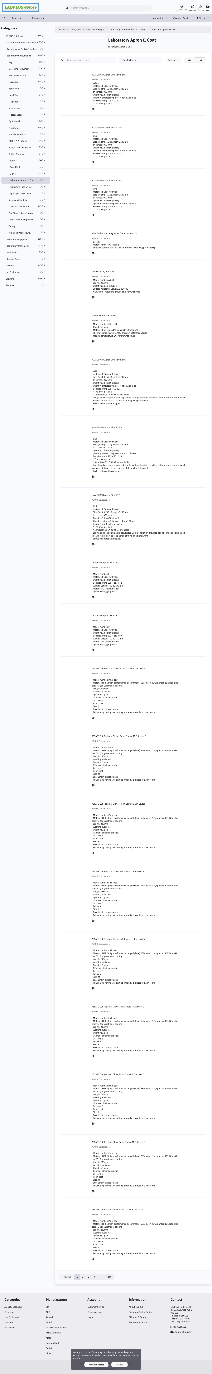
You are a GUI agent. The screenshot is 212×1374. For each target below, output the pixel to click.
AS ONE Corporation (56, 1327)
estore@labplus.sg (182, 1332)
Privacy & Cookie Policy (140, 1312)
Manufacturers (39, 18)
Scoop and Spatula (27, 200)
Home (62, 29)
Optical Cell (27, 121)
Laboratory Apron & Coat (28, 180)
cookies (87, 1352)
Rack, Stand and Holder (27, 147)
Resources (26, 285)
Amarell (49, 1317)
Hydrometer (27, 88)
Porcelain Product (27, 134)
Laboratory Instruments (26, 245)
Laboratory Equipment (26, 239)
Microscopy (27, 108)
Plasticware (27, 128)
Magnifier (27, 101)
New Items (26, 252)
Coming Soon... (26, 259)
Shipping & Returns (138, 1317)
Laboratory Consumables (26, 55)
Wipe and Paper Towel (27, 232)
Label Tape (27, 95)
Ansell (49, 1322)
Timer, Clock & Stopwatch (27, 219)
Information (157, 18)
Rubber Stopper (27, 154)
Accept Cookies (96, 1364)
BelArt (49, 1348)
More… (49, 1353)
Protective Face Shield (28, 186)
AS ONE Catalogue (26, 36)
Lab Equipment (26, 272)
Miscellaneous (27, 114)
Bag (27, 62)
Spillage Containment (28, 193)
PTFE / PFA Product (27, 140)
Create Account (94, 1312)
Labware (26, 278)
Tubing (27, 226)
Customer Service (181, 18)
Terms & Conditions (138, 1322)
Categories (17, 18)
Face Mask (28, 167)
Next (108, 1277)
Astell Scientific (53, 1332)
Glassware (27, 82)
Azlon (48, 1338)
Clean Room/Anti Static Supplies (26, 42)
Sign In (201, 18)
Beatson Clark (52, 1343)
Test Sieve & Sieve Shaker (27, 213)
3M (47, 1307)
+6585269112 (179, 1326)
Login (90, 1317)
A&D (48, 1312)
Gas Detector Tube (27, 75)
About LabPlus (136, 1307)
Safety (27, 160)
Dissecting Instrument (27, 68)
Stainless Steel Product (27, 206)
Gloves (28, 173)
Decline (119, 1364)
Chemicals (26, 265)
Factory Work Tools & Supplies (26, 49)
